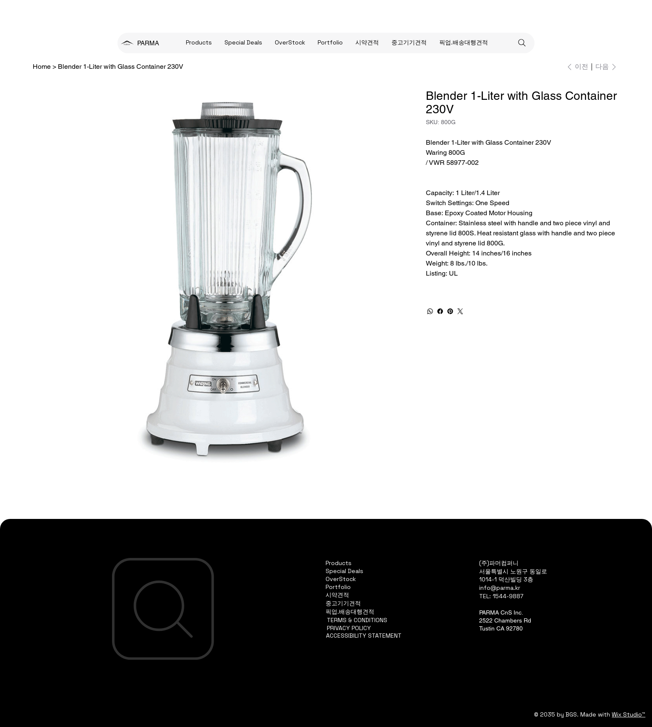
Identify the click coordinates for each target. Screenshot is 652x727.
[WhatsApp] (430, 311)
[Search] (522, 43)
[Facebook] (440, 311)
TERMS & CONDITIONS (357, 620)
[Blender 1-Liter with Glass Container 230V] (120, 67)
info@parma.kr (499, 588)
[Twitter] (460, 311)
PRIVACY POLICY (349, 628)
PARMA (148, 43)
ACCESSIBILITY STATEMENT (364, 635)
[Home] (42, 67)
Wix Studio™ (628, 714)
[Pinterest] (450, 311)
